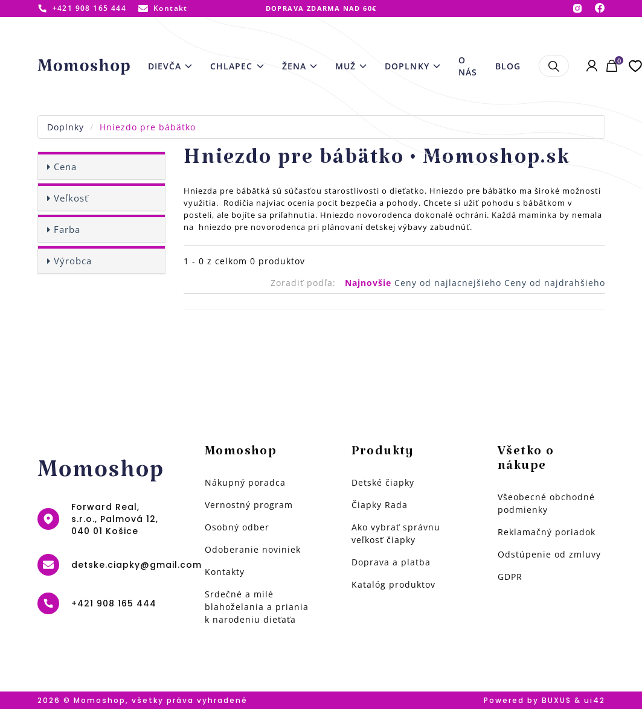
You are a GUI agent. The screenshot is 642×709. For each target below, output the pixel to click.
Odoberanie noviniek (253, 549)
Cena (65, 167)
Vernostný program (249, 504)
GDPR (510, 576)
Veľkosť (71, 198)
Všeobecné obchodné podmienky (546, 503)
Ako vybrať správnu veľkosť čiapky (395, 533)
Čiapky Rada (379, 504)
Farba (67, 229)
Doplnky (65, 127)
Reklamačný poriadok (546, 532)
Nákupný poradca (245, 482)
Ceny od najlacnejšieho (449, 282)
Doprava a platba (391, 562)
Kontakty (225, 571)
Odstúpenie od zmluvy (549, 554)
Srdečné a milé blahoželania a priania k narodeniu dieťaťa (257, 606)
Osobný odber (237, 527)
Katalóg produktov (393, 584)
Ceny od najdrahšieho (554, 282)
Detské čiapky (382, 482)
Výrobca (73, 261)
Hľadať (553, 65)
